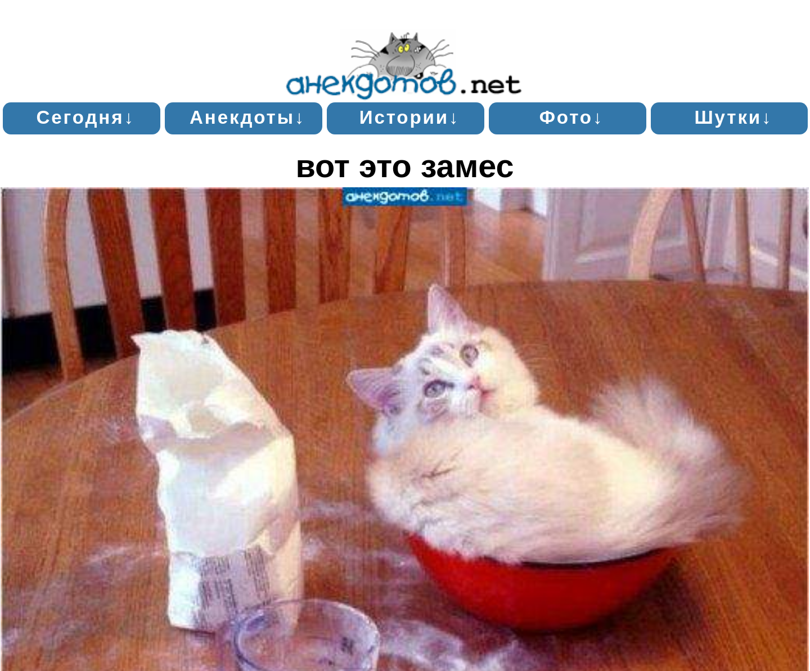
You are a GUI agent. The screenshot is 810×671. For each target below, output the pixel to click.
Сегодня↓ (85, 117)
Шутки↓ (733, 117)
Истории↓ (409, 117)
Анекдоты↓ (247, 117)
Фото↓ (571, 117)
